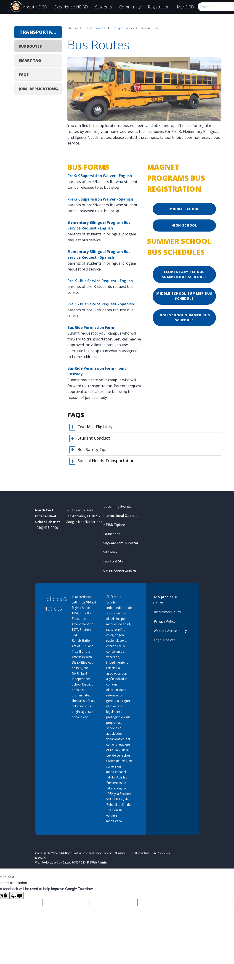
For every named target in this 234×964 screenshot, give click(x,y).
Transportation (122, 28)
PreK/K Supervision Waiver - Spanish (100, 199)
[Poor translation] (16, 895)
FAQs (24, 74)
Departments (94, 28)
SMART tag (30, 60)
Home (72, 28)
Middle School (184, 209)
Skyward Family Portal (120, 543)
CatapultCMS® (71, 862)
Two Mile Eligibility (94, 426)
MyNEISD (185, 7)
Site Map (110, 552)
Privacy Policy (164, 621)
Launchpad (111, 533)
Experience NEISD (71, 7)
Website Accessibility (170, 630)
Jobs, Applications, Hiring (40, 88)
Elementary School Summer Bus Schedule (184, 274)
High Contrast (142, 852)
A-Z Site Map (162, 852)
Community (130, 7)
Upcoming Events (117, 506)
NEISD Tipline (114, 524)
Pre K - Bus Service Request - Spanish (100, 304)
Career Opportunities (120, 570)
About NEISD (35, 7)
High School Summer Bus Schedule (184, 317)
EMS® (86, 862)
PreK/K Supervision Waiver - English (99, 175)
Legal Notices (164, 639)
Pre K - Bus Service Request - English (100, 280)
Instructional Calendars (121, 515)
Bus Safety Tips (92, 449)
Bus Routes (149, 28)
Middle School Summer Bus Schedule (184, 296)
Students (103, 7)
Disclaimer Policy (167, 612)
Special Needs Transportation (105, 460)
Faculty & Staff (114, 561)
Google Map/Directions (84, 521)
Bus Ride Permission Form (90, 327)
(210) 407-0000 (46, 527)
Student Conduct (93, 438)
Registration (159, 7)
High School (184, 225)
